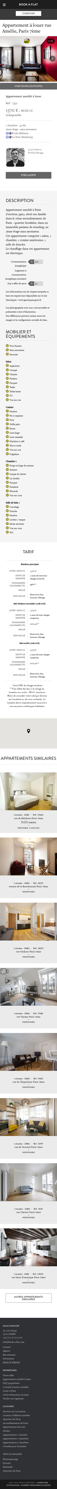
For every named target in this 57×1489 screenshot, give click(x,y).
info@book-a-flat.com (13, 1342)
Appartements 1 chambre (15, 1434)
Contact (7, 1347)
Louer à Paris (9, 1390)
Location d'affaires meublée (16, 1415)
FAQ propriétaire (11, 1383)
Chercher (28, 13)
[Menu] (5, 4)
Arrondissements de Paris (15, 1423)
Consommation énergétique (18, 263)
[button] (52, 59)
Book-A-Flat (28, 4)
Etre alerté (28, 175)
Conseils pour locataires (14, 1446)
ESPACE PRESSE (11, 1362)
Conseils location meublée (16, 1387)
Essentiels (7, 1466)
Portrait (6, 1463)
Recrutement (9, 1354)
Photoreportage (10, 1459)
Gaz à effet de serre (16, 283)
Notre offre (8, 1375)
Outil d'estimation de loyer (16, 1394)
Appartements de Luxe (14, 1426)
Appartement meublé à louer (17, 1379)
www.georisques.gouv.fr (29, 299)
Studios (6, 1430)
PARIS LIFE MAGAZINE (12, 1454)
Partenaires (8, 1358)
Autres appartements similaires (28, 1298)
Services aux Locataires (14, 1411)
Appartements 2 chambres (15, 1438)
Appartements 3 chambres (15, 1442)
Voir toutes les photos (28, 86)
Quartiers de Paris (12, 1419)
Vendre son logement (13, 1398)
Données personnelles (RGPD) (35, 1485)
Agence (6, 1350)
